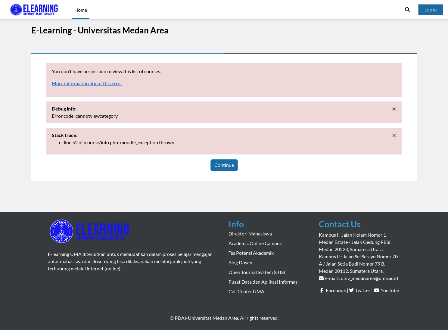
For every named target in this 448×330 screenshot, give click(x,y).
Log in (431, 10)
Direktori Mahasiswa (250, 233)
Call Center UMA (246, 291)
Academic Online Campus (255, 243)
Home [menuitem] (80, 10)
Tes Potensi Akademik (251, 253)
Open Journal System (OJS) (257, 272)
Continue (224, 165)
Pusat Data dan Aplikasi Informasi (264, 282)
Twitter (362, 290)
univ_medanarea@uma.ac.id (369, 278)
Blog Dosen (240, 262)
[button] (407, 9)
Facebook (336, 290)
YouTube (390, 290)
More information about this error (87, 83)
